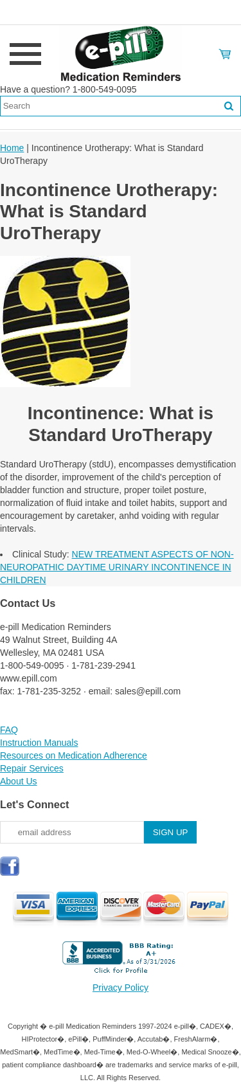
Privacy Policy (120, 987)
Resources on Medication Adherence (73, 755)
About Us (18, 781)
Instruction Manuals (39, 742)
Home (12, 148)
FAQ (9, 730)
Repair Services (32, 768)
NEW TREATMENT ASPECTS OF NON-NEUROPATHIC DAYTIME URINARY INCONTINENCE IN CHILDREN (117, 567)
